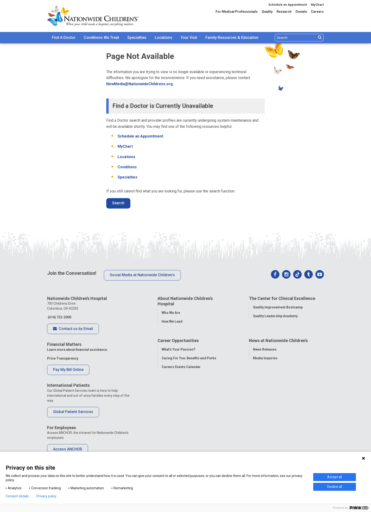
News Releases (265, 372)
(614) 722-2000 (59, 317)
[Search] (296, 37)
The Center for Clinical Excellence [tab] (282, 298)
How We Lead (172, 321)
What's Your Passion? (178, 372)
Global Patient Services (73, 412)
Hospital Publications (270, 398)
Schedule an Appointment (287, 4)
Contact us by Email (73, 329)
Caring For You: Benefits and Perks (189, 380)
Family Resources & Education (231, 37)
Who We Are (171, 313)
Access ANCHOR (67, 449)
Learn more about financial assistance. (77, 350)
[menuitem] (63, 37)
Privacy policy (46, 496)
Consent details (17, 496)
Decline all (334, 487)
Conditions (127, 167)
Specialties (136, 37)
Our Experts (262, 407)
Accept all (334, 477)
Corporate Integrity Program (184, 339)
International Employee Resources (189, 398)
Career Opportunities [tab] (178, 362)
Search (118, 203)
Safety (258, 333)
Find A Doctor (63, 37)
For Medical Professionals (237, 11)
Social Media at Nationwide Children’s (142, 275)
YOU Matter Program (178, 407)
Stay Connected (265, 389)
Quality (267, 11)
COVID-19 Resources (178, 424)
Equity (258, 342)
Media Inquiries (265, 380)
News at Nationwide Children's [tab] (278, 362)
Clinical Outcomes (267, 325)
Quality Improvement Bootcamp (278, 307)
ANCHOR (168, 415)
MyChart (317, 4)
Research (284, 11)
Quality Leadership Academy (275, 316)
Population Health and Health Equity (190, 330)
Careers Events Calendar (181, 389)
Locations (163, 37)
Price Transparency (62, 358)
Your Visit (189, 37)
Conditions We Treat (101, 37)
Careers (317, 11)
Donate (301, 11)
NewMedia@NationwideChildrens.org (139, 84)
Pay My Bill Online (68, 369)
